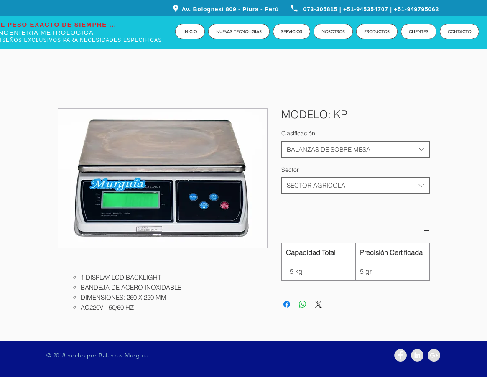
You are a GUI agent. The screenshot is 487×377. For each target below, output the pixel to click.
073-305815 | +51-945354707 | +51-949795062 (371, 9)
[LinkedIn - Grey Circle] (417, 355)
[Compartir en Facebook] (287, 304)
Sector (290, 169)
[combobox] (355, 149)
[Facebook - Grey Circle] (400, 355)
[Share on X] (319, 304)
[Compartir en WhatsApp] (303, 304)
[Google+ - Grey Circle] (434, 355)
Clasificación (298, 133)
